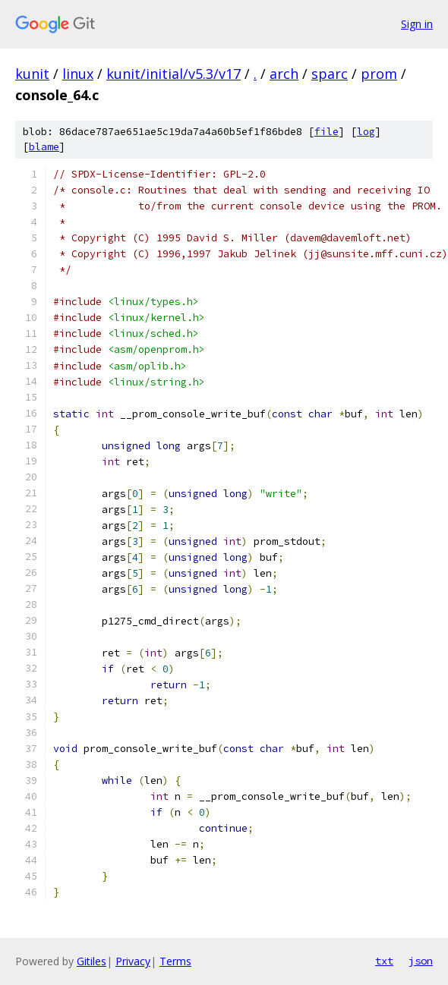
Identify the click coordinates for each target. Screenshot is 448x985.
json (421, 961)
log (366, 131)
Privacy (132, 961)
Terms (175, 961)
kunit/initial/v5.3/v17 (173, 74)
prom (379, 74)
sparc (329, 74)
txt (384, 961)
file (326, 131)
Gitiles (91, 961)
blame (44, 146)
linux (77, 74)
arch (284, 74)
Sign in (417, 24)
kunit (32, 74)
